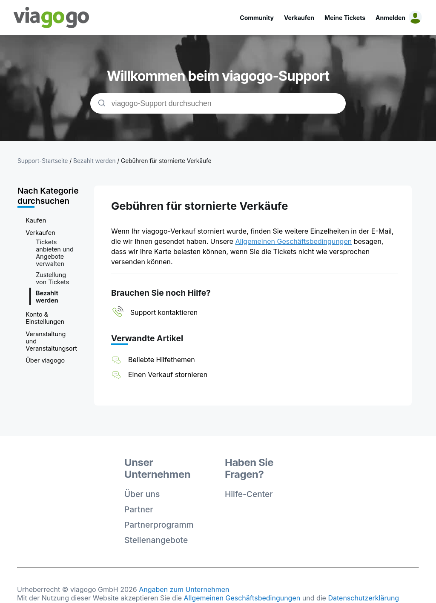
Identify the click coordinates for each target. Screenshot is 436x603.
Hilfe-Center (249, 494)
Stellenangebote (156, 540)
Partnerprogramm (159, 525)
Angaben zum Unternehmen (184, 589)
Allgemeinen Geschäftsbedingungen (293, 241)
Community (257, 17)
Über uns (142, 494)
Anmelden (390, 17)
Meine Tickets (344, 17)
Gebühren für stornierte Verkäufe (166, 160)
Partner (138, 509)
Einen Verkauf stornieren (167, 374)
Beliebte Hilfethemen (161, 359)
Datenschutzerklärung (363, 598)
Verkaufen (299, 17)
